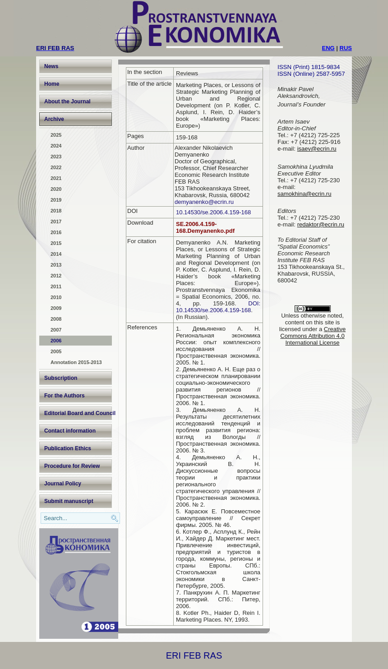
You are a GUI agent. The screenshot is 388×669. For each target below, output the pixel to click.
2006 (56, 340)
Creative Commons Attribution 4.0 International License (313, 336)
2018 (56, 210)
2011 (56, 286)
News (51, 66)
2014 (56, 254)
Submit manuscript (68, 501)
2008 (56, 319)
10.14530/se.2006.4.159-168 (213, 212)
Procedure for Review (72, 466)
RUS (346, 48)
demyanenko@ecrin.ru (204, 201)
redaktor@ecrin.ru (320, 224)
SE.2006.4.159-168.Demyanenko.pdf (205, 227)
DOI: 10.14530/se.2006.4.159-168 (218, 307)
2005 (56, 351)
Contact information (70, 431)
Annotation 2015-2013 (76, 362)
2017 (56, 221)
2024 (56, 145)
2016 (56, 232)
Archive (54, 119)
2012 (56, 275)
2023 (56, 156)
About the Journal (67, 101)
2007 (56, 329)
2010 (56, 297)
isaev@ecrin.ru (317, 148)
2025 (56, 135)
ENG (328, 48)
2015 (56, 243)
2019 (56, 200)
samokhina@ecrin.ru (304, 193)
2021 (56, 178)
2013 (56, 265)
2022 (56, 167)
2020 (56, 189)
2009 (56, 308)
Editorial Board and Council (78, 413)
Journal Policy (62, 483)
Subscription (60, 378)
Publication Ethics (67, 448)
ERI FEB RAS (194, 655)
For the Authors (64, 395)
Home (51, 84)
